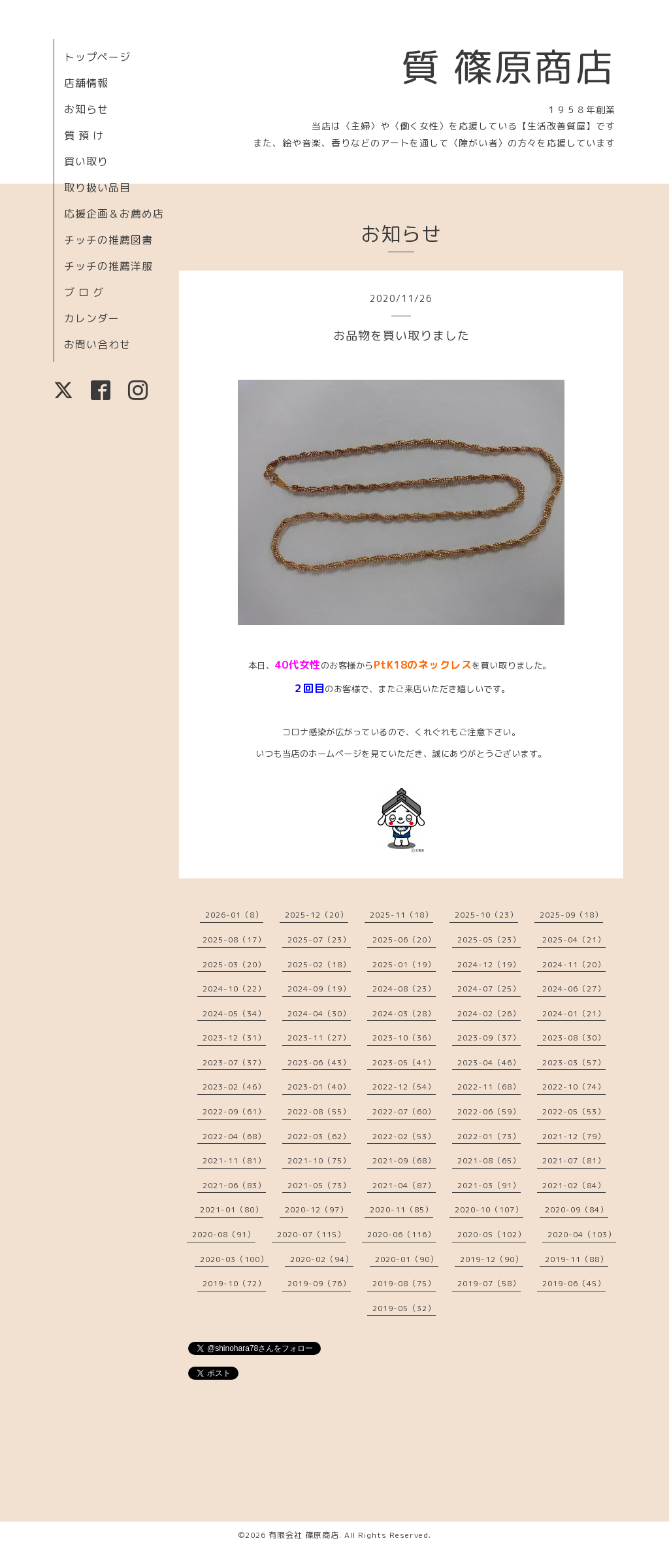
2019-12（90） (491, 1259)
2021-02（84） (574, 1185)
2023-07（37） (234, 1062)
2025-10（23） (486, 914)
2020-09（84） (576, 1209)
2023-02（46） (234, 1086)
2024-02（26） (489, 1013)
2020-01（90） (406, 1259)
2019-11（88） (576, 1259)
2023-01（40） (319, 1086)
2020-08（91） (223, 1234)
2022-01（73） (489, 1136)
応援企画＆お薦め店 (114, 214)
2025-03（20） (234, 964)
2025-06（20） (404, 939)
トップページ (97, 57)
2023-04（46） (489, 1062)
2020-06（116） (401, 1234)
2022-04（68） (234, 1136)
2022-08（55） (319, 1111)
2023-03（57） (574, 1062)
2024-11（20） (574, 964)
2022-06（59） (489, 1111)
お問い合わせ (97, 344)
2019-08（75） (404, 1283)
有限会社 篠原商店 (304, 1535)
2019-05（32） (404, 1308)
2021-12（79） (574, 1136)
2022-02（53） (404, 1136)
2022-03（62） (319, 1136)
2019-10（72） (234, 1283)
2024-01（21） (574, 1013)
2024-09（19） (319, 988)
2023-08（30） (574, 1037)
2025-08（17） (234, 939)
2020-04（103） (581, 1234)
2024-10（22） (234, 988)
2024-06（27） (574, 988)
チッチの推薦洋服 (108, 266)
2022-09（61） (234, 1111)
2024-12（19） (489, 964)
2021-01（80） (231, 1209)
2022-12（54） (404, 1086)
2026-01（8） (234, 914)
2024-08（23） (404, 988)
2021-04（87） (404, 1185)
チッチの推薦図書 (108, 240)
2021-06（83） (234, 1185)
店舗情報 (86, 83)
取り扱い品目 (97, 187)
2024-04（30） (319, 1013)
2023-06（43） (319, 1062)
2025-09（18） (571, 914)
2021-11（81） (234, 1160)
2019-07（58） (489, 1283)
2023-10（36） (404, 1037)
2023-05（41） (404, 1062)
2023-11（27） (319, 1037)
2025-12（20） (316, 914)
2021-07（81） (574, 1160)
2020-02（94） (321, 1259)
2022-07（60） (404, 1111)
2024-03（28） (404, 1013)
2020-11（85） (401, 1209)
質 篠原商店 (507, 66)
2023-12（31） (234, 1037)
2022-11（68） (489, 1086)
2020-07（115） (311, 1234)
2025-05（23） (489, 939)
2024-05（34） (234, 1013)
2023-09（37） (489, 1037)
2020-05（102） (491, 1234)
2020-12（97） (316, 1209)
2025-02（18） (319, 964)
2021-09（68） (404, 1160)
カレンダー (92, 318)
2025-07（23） (319, 939)
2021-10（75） (319, 1160)
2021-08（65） (489, 1160)
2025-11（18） (401, 914)
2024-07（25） (489, 988)
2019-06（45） (574, 1283)
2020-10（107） (489, 1209)
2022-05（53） (574, 1111)
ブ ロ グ (84, 292)
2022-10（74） (574, 1086)
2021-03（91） (489, 1185)
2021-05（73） (319, 1185)
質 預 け (84, 135)
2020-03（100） (234, 1259)
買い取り (86, 161)
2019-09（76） (319, 1283)
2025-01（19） (404, 964)
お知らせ (86, 109)
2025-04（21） (574, 939)
